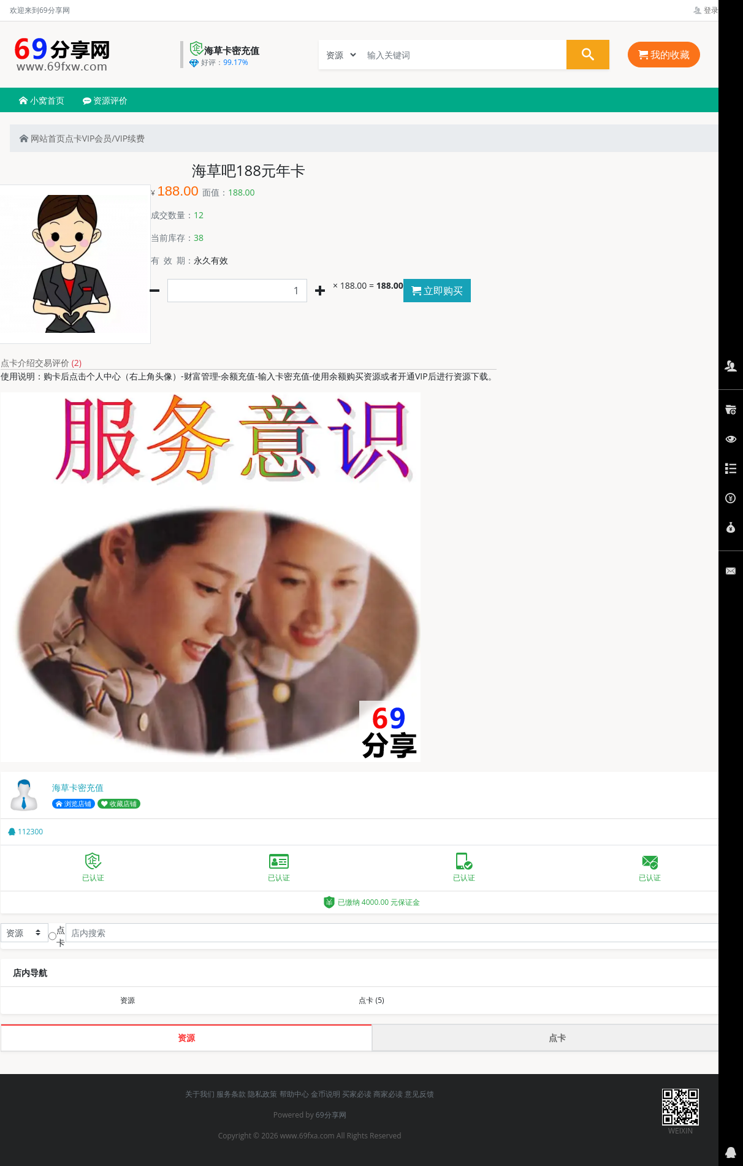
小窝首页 (41, 100)
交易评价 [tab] (58, 362)
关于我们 (200, 1094)
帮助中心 (294, 1094)
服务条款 (231, 1094)
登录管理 (713, 10)
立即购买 (437, 290)
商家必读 (388, 1094)
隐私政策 (262, 1094)
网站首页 (42, 138)
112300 (25, 831)
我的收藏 (664, 54)
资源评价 (105, 100)
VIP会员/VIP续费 (113, 138)
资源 (127, 1000)
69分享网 (331, 1115)
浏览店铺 (73, 803)
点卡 (73, 138)
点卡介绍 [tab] (18, 362)
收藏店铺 (119, 803)
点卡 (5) (371, 1000)
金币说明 (325, 1094)
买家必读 (356, 1094)
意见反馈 (419, 1094)
